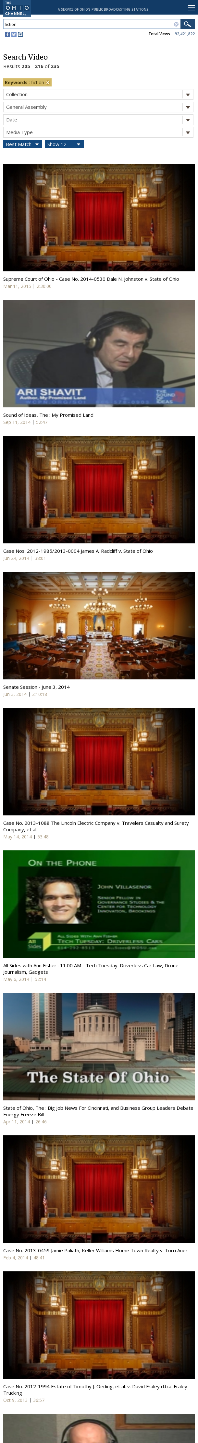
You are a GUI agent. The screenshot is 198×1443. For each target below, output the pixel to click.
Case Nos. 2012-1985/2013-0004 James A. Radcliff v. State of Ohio (78, 551)
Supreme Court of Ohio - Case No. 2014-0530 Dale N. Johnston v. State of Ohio (91, 279)
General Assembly (99, 107)
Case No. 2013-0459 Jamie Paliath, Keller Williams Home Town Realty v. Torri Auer (95, 1250)
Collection (99, 94)
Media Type (99, 132)
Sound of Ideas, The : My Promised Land (48, 415)
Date (99, 120)
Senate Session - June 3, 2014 (36, 687)
